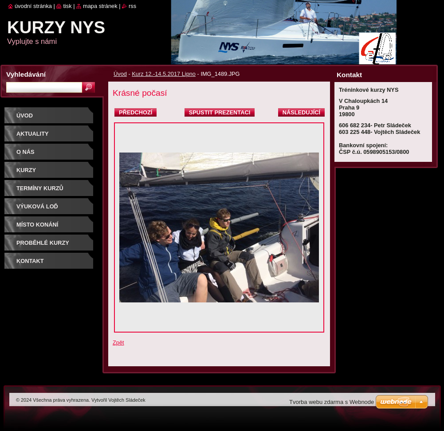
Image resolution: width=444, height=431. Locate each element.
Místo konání (37, 224)
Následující (301, 112)
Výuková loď (37, 206)
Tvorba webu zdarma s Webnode (331, 402)
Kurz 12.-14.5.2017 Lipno (164, 74)
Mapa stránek (100, 6)
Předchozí (135, 112)
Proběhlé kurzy (42, 242)
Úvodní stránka (33, 6)
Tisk (67, 6)
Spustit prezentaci (219, 112)
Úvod (120, 74)
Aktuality (32, 133)
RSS (132, 6)
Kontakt (30, 261)
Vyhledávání (26, 74)
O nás (25, 152)
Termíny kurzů (39, 188)
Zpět (118, 342)
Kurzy (26, 170)
